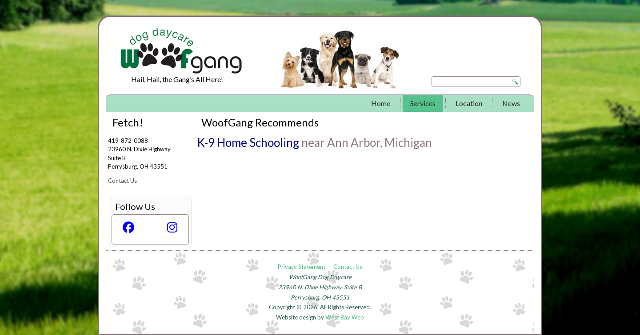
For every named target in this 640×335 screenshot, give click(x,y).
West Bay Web (344, 317)
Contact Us (122, 180)
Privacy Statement (301, 266)
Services (423, 103)
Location (469, 103)
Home (380, 103)
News (511, 103)
